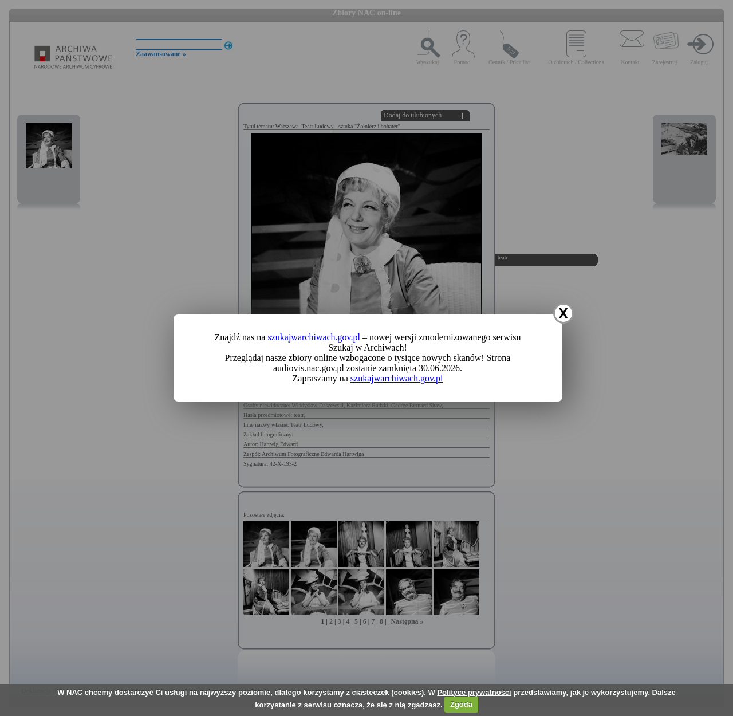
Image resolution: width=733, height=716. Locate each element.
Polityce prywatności (474, 692)
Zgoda (461, 704)
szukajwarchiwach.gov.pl (313, 337)
